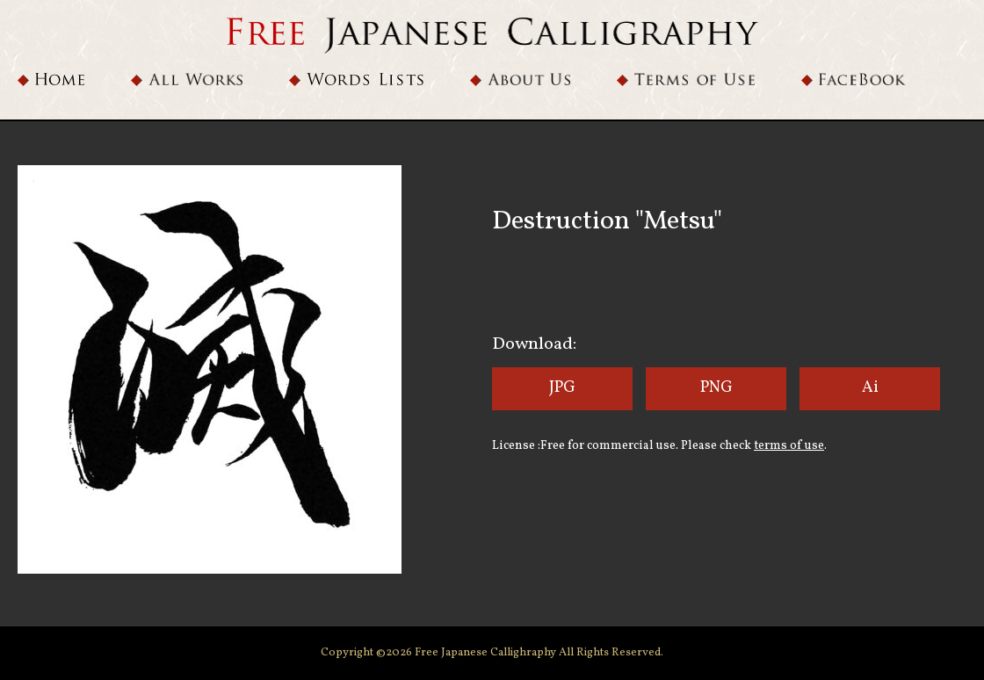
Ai (870, 388)
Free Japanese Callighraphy (487, 653)
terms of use (789, 446)
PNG (716, 388)
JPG (562, 388)
